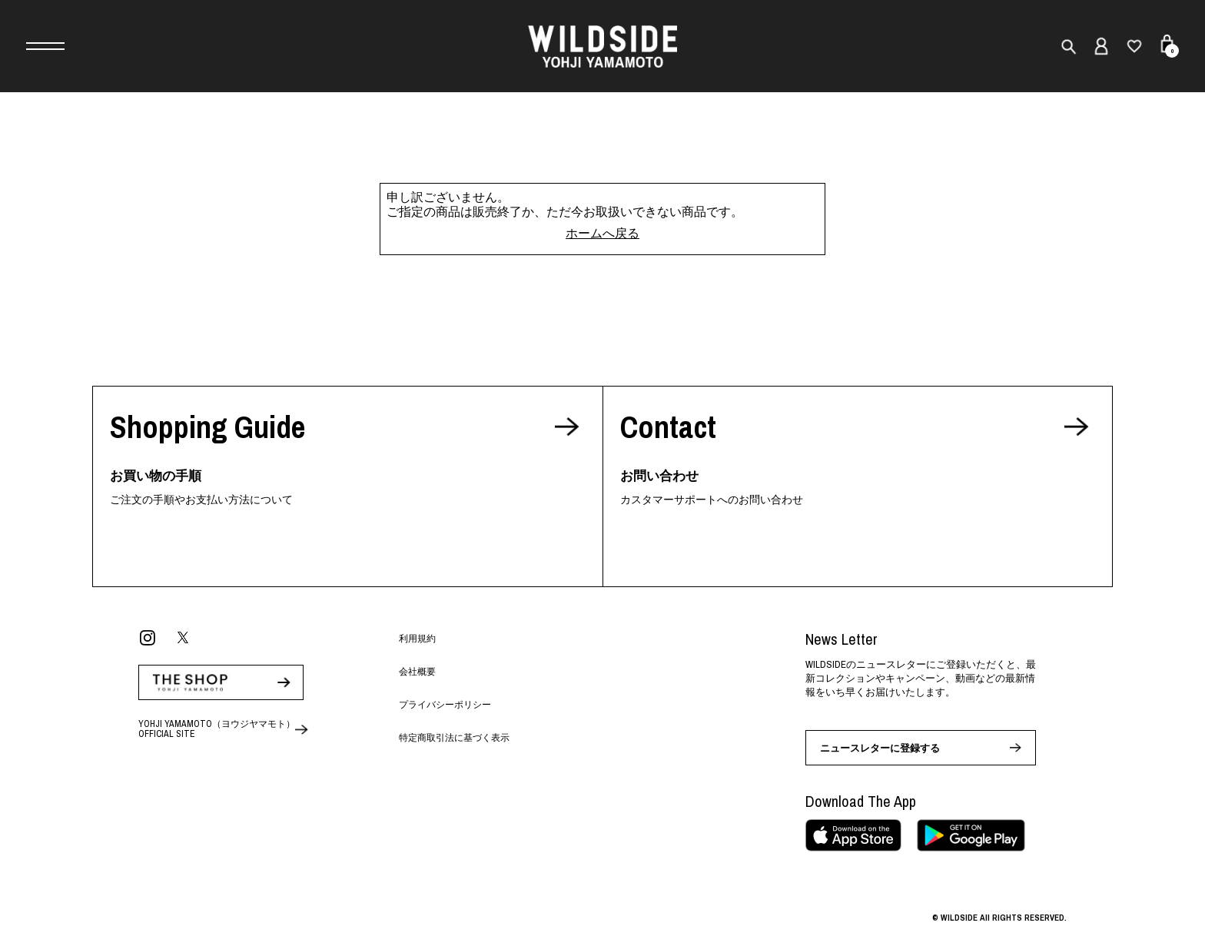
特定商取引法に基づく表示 (454, 738)
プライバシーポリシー (445, 705)
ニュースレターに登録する (880, 748)
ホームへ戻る (602, 232)
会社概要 (417, 672)
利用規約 (417, 638)
